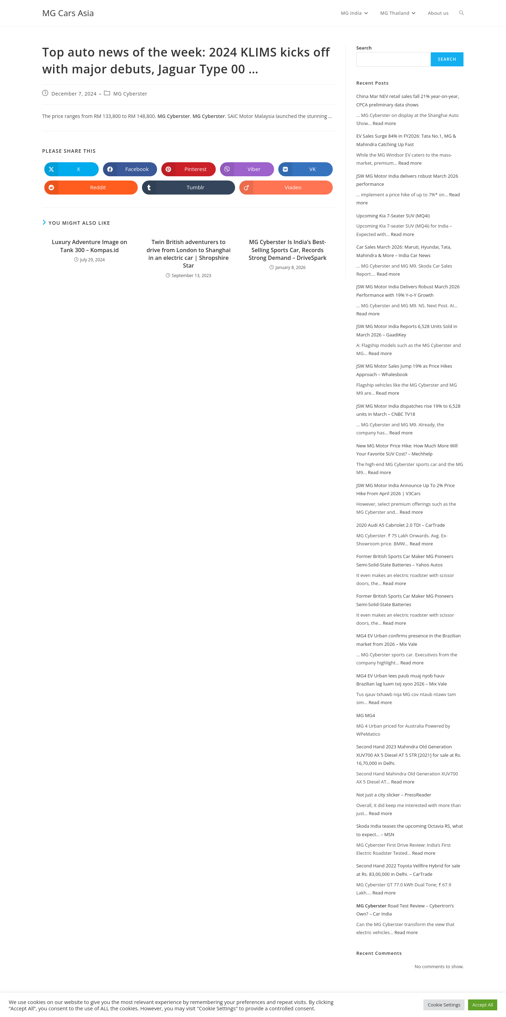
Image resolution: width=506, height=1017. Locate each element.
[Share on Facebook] (130, 169)
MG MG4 (365, 715)
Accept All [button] (482, 1005)
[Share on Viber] (247, 169)
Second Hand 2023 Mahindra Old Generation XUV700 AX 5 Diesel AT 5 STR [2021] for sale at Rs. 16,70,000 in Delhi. (408, 754)
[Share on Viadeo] (286, 188)
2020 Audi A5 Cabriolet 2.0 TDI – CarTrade (400, 525)
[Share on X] (71, 169)
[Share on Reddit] (91, 188)
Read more (384, 123)
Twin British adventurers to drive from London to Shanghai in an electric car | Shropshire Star (189, 253)
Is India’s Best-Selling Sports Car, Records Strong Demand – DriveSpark (287, 250)
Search (364, 48)
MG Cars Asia (68, 13)
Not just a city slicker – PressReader (393, 795)
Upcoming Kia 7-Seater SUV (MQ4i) (393, 215)
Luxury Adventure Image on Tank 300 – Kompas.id (89, 246)
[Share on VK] (305, 169)
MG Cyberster (130, 93)
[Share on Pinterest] (188, 169)
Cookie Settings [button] (444, 1005)
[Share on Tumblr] (188, 188)
